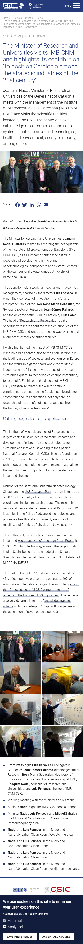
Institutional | (36, 36)
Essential (15, 920)
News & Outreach (23, 17)
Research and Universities (38, 320)
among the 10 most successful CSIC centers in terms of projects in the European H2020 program (41, 589)
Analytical (15, 927)
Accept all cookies (56, 936)
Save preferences (20, 936)
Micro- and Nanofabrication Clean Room (46, 541)
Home (6, 17)
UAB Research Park (38, 492)
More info (43, 914)
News (39, 17)
